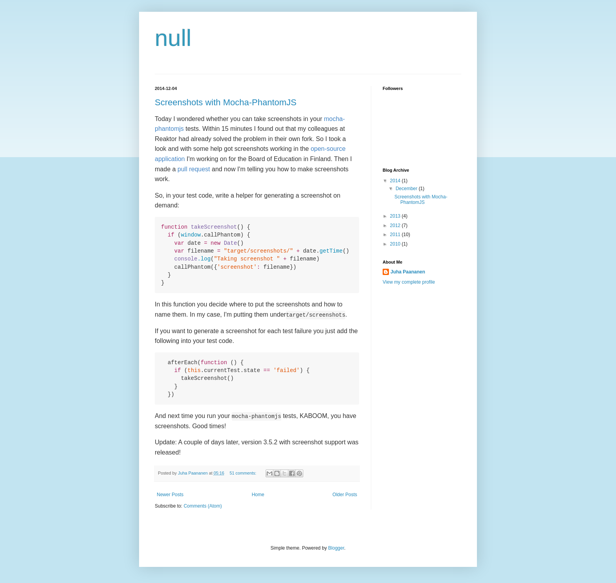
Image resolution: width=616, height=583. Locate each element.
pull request (194, 169)
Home (258, 494)
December (407, 188)
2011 (396, 234)
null (173, 38)
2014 (396, 180)
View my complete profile (409, 282)
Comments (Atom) (202, 506)
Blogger (336, 548)
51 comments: (244, 473)
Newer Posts (170, 494)
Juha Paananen (407, 272)
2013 (396, 216)
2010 (396, 244)
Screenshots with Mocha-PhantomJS (226, 102)
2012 (396, 225)
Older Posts (344, 494)
